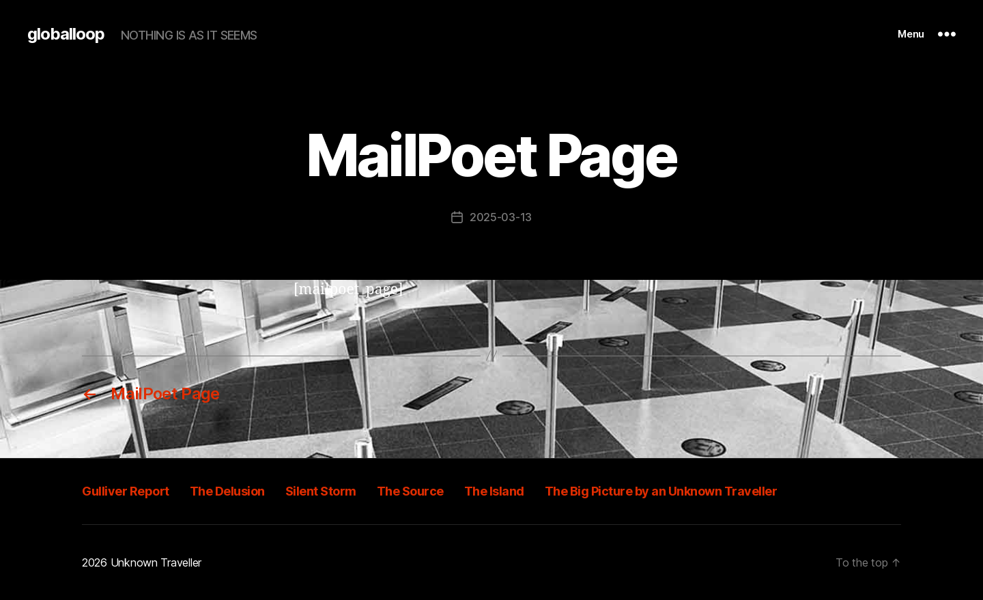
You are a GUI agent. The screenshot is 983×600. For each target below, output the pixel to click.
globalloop (65, 34)
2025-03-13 (501, 217)
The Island (494, 491)
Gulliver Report (125, 491)
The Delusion (227, 491)
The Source (410, 491)
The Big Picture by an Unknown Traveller (661, 491)
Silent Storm (320, 491)
